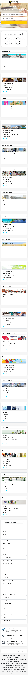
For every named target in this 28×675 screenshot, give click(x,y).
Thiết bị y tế (5, 416)
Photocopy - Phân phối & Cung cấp (10, 508)
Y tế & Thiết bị (6, 404)
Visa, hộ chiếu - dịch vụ (8, 230)
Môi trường (6, 263)
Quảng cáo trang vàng (14, 635)
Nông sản (5, 247)
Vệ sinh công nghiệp (7, 277)
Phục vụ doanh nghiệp (8, 551)
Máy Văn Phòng (6, 506)
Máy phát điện (6, 394)
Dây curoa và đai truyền (8, 62)
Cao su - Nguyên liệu (7, 459)
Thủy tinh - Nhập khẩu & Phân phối (10, 345)
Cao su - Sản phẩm (7, 461)
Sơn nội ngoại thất (7, 207)
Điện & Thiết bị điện (8, 380)
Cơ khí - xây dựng (6, 324)
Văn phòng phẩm (6, 512)
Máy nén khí (5, 66)
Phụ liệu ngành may (7, 181)
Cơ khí (4, 310)
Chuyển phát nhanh (7, 136)
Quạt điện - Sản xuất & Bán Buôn (10, 439)
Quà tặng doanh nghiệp (9, 333)
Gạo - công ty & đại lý (7, 249)
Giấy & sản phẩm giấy (8, 145)
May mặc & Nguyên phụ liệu (10, 169)
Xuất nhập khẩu (6, 620)
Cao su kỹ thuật (6, 463)
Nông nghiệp (6, 239)
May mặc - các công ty (7, 177)
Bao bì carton (5, 113)
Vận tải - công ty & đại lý (8, 130)
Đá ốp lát (5, 204)
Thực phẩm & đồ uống (8, 75)
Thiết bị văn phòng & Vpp (9, 498)
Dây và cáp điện (6, 390)
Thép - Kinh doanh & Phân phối (9, 484)
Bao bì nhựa (5, 111)
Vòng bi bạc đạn (6, 64)
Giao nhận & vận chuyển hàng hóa (10, 134)
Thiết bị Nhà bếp (6, 435)
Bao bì (4, 98)
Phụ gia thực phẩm (7, 89)
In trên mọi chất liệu (7, 371)
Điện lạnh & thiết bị (7, 546)
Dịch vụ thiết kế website (14, 641)
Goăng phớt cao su (7, 465)
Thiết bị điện (5, 388)
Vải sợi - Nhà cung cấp (7, 183)
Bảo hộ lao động (6, 531)
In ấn (4, 357)
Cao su (4, 451)
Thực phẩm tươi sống (7, 87)
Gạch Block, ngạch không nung (9, 202)
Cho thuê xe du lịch (7, 228)
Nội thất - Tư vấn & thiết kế (8, 294)
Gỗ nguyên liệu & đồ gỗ (8, 563)
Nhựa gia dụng (6, 441)
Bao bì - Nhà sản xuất (7, 106)
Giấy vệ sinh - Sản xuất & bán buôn (10, 158)
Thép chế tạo (5, 488)
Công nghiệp (6, 51)
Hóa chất (5, 566)
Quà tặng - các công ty (8, 341)
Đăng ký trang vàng (14, 628)
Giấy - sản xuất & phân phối (9, 153)
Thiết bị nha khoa (6, 418)
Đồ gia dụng (6, 427)
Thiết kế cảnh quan (7, 298)
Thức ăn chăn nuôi (7, 251)
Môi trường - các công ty (8, 271)
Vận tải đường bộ (6, 132)
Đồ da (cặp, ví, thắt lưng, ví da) (9, 343)
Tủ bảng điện (5, 392)
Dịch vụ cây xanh (6, 300)
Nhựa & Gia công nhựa (8, 580)
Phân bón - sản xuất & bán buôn (10, 253)
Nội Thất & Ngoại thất (8, 286)
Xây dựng (5, 617)
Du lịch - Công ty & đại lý (8, 224)
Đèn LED (4, 296)
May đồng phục (6, 179)
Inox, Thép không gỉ (7, 482)
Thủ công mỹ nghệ (7, 603)
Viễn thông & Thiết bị (7, 614)
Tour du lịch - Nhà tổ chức (8, 226)
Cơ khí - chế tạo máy (7, 322)
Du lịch (5, 216)
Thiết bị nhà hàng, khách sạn (9, 437)
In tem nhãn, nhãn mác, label (9, 369)
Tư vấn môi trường (7, 273)
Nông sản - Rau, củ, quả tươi (9, 85)
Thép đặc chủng (6, 486)
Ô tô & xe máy (5, 589)
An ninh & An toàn (7, 526)
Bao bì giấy (5, 160)
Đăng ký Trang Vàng (8, 651)
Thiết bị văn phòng (7, 510)
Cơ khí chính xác (6, 320)
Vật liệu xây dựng (7, 192)
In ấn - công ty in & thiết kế (8, 365)
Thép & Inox (6, 474)
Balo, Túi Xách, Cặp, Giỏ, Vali (9, 347)
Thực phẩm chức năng (7, 414)
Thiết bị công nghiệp (7, 59)
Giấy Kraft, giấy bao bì (8, 155)
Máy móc (4, 574)
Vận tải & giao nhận (8, 122)
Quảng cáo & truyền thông (9, 594)
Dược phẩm (5, 412)
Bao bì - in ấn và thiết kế (8, 108)
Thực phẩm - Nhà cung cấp (8, 83)
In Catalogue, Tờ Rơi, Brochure (9, 367)
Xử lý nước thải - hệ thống (8, 275)
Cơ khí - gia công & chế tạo (8, 318)
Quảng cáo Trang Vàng (20, 651)
